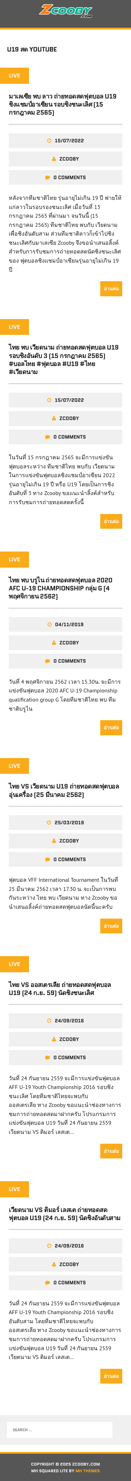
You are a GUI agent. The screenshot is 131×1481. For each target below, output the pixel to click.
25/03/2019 (69, 822)
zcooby (69, 158)
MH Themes (87, 1471)
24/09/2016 (69, 1020)
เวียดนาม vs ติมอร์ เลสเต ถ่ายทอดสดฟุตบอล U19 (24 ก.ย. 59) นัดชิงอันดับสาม (65, 1214)
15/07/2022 (69, 140)
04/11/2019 (69, 624)
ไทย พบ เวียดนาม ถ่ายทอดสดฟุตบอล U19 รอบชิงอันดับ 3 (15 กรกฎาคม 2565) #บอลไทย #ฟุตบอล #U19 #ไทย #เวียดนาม (63, 360)
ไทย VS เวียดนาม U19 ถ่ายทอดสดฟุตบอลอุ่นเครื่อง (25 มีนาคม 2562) (64, 790)
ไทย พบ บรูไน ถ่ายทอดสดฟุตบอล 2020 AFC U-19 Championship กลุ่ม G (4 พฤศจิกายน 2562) (60, 588)
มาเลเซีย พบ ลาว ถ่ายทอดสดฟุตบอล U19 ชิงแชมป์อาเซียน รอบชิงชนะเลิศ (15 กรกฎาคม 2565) (62, 104)
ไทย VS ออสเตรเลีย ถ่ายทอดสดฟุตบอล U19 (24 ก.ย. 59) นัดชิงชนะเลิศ (60, 989)
